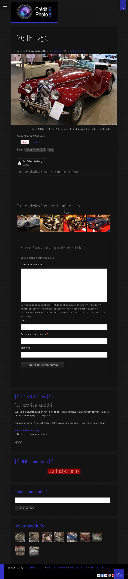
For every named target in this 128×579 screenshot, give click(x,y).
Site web (25, 346)
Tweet (36, 141)
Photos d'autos (78, 567)
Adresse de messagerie (34, 333)
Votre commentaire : (32, 264)
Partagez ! (36, 429)
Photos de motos (99, 567)
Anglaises (57, 50)
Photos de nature (57, 567)
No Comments (77, 50)
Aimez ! (18, 429)
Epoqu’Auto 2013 (35, 149)
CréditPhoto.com (34, 567)
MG (51, 149)
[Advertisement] (54, 571)
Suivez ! (26, 429)
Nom (24, 319)
